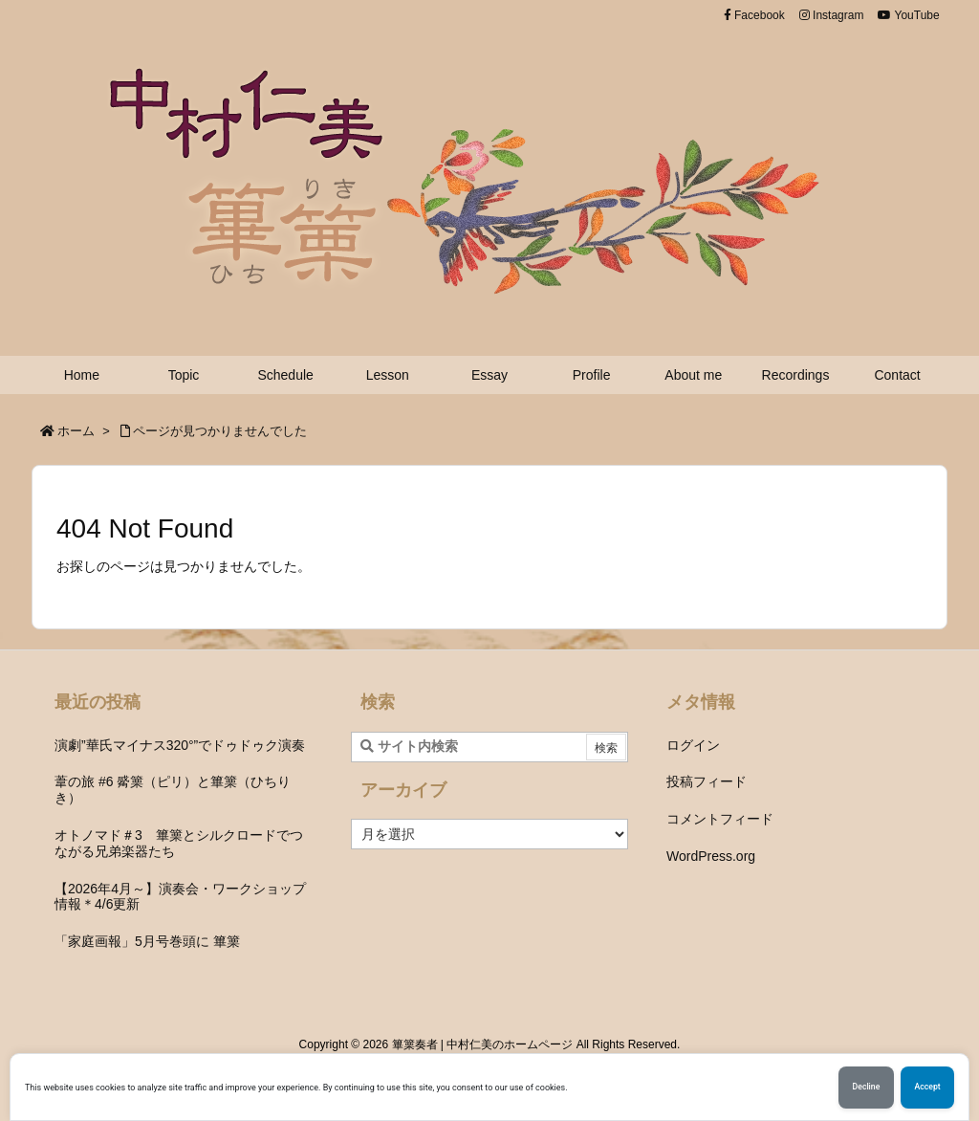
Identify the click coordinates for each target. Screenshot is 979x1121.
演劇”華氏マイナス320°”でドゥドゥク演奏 (179, 745)
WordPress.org (710, 856)
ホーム (76, 431)
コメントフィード (719, 818)
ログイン (693, 745)
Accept (927, 1087)
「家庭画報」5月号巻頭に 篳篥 (147, 941)
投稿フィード (706, 781)
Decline (864, 1087)
